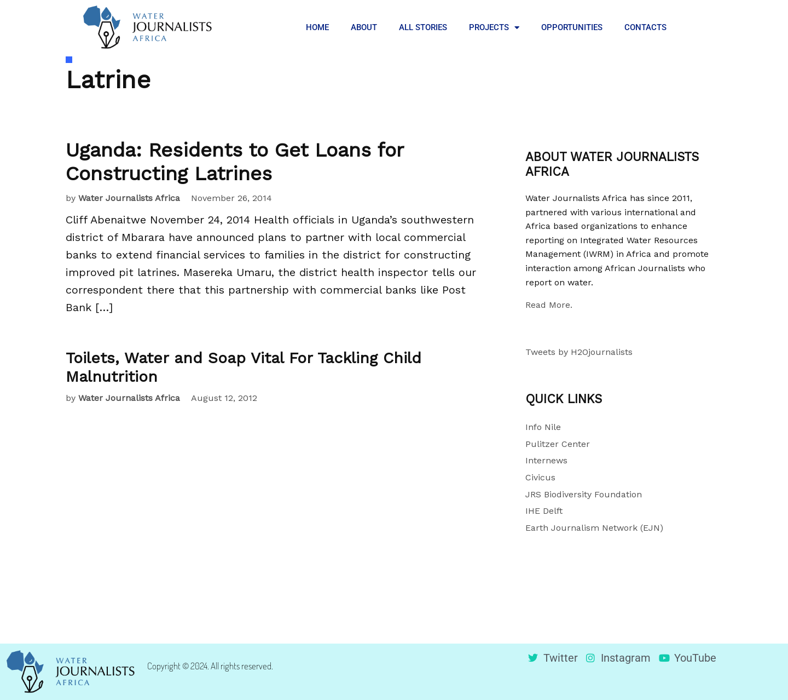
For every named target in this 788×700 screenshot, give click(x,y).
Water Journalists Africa (129, 198)
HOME (317, 27)
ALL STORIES (423, 27)
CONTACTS (645, 27)
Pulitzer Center (557, 444)
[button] (695, 27)
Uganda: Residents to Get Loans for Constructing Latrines (234, 162)
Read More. (548, 305)
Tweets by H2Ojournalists (579, 352)
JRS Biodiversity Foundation (583, 494)
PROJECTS (494, 27)
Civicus (540, 477)
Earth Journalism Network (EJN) (594, 528)
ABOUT (364, 27)
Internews (546, 460)
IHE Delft (544, 511)
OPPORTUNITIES (571, 27)
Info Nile (543, 427)
